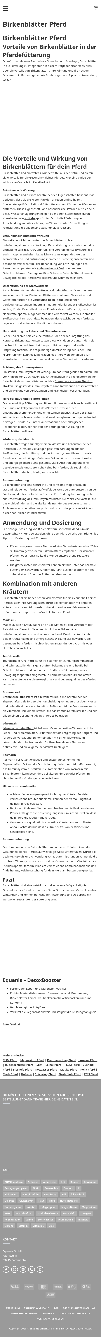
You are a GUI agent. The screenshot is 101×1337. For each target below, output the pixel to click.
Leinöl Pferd (54, 1065)
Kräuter (31, 1207)
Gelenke (9, 1200)
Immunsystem (13, 1207)
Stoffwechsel (45, 1219)
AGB (56, 1308)
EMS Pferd (91, 1074)
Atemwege (49, 1182)
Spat (39, 1065)
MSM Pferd (10, 1060)
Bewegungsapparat (16, 1188)
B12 (63, 1182)
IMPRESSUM (13, 1308)
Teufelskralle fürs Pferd (18, 660)
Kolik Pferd (87, 1069)
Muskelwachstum (47, 1213)
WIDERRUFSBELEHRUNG (25, 1313)
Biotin (35, 1188)
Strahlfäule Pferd (70, 1074)
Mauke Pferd (68, 1069)
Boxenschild (52, 1188)
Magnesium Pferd (32, 1060)
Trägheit (83, 1219)
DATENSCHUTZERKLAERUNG (79, 1308)
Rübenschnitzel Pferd (19, 1065)
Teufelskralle (65, 1219)
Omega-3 (86, 1213)
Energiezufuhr (30, 1194)
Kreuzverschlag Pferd (61, 1060)
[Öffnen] (5, 8)
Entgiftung (50, 1194)
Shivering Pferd (45, 1074)
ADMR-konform (14, 1182)
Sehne (29, 1219)
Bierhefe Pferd (22, 1069)
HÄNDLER (48, 1313)
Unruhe (9, 1225)
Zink (51, 1225)
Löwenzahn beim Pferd (18, 728)
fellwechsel (77, 1194)
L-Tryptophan (48, 1207)
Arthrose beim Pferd (50, 268)
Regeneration (12, 1219)
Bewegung (90, 1182)
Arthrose (33, 1182)
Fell (64, 1194)
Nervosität (69, 1213)
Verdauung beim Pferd (48, 299)
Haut (41, 1200)
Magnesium (89, 1207)
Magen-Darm (69, 1207)
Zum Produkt (11, 1024)
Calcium (68, 1188)
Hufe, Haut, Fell (69, 1200)
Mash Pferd (10, 1074)
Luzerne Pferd (87, 1060)
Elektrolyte (11, 1194)
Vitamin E (38, 1225)
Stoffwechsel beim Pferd (53, 290)
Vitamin (23, 1225)
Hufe (52, 1200)
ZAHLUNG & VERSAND (36, 1308)
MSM (7, 1213)
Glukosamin (26, 1200)
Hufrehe (30, 218)
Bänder (74, 1182)
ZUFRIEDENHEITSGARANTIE (74, 1313)
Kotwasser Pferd (46, 1069)
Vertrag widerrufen (50, 1318)
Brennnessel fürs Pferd (18, 697)
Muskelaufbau (23, 1213)
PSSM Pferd (72, 1065)
